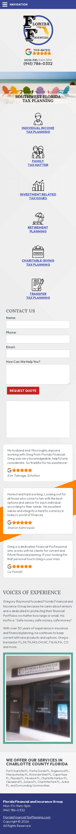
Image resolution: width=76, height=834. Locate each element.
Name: (11, 317)
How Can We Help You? (23, 361)
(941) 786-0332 (14, 810)
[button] (38, 4)
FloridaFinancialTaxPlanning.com (26, 817)
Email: (10, 347)
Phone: (11, 332)
